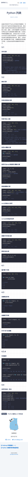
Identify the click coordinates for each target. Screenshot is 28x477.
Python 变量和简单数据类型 (10, 467)
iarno (7, 459)
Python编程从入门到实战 (15, 433)
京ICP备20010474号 (14, 474)
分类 (21, 3)
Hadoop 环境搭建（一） (8, 465)
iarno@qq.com (17, 459)
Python (4, 433)
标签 (24, 3)
